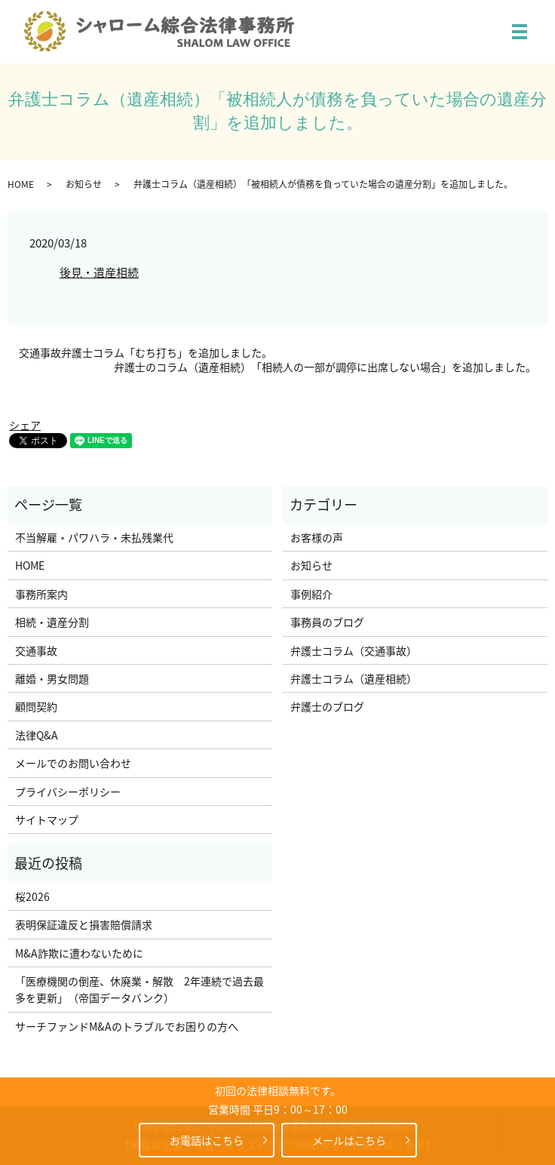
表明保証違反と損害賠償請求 (83, 924)
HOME (21, 184)
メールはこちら (349, 1140)
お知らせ (84, 184)
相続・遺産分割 (52, 621)
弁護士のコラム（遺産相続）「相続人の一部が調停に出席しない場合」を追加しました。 (325, 367)
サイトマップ (46, 819)
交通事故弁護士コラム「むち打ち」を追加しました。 (145, 353)
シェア (25, 424)
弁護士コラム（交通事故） (353, 650)
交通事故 (36, 650)
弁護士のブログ (327, 706)
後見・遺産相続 (99, 272)
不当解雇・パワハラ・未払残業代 (94, 537)
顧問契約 (36, 706)
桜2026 (32, 896)
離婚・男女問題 (52, 678)
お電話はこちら (207, 1140)
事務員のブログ (327, 621)
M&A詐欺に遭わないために (79, 953)
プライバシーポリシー (68, 791)
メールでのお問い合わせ (73, 762)
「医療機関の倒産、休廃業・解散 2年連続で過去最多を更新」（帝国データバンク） (139, 989)
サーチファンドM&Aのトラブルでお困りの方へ (126, 1026)
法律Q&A (36, 734)
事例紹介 (311, 593)
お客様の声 (316, 537)
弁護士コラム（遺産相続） (353, 678)
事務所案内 (41, 593)
